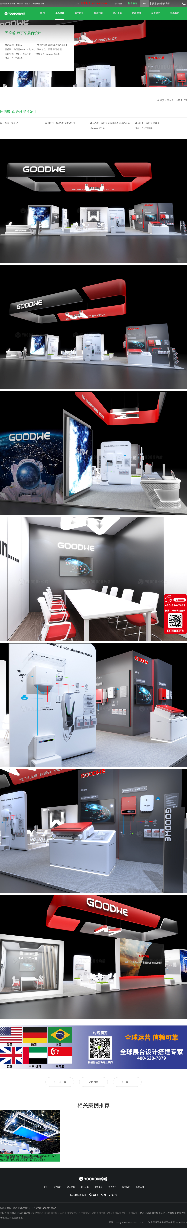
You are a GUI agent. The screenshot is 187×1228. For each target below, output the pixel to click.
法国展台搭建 (98, 1213)
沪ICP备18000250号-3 (44, 1208)
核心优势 (117, 13)
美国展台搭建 (43, 1213)
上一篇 (60, 1082)
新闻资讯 (136, 13)
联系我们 (174, 13)
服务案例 (98, 1187)
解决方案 (98, 13)
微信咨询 (132, 3)
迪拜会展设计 (85, 1213)
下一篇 (127, 1082)
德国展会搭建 (57, 1213)
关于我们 (155, 13)
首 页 (42, 13)
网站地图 (118, 3)
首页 (162, 100)
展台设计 (59, 13)
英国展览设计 (71, 1213)
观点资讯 (112, 1187)
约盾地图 (140, 1187)
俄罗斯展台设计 (113, 1213)
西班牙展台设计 (129, 1213)
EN (144, 3)
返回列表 (93, 1082)
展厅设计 (78, 13)
